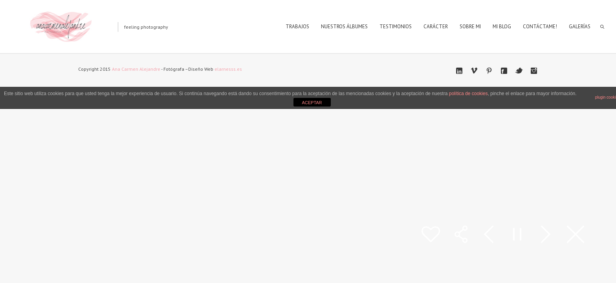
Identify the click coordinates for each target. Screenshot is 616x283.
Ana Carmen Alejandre (136, 69)
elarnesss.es (228, 69)
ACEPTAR (312, 102)
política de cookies (468, 93)
